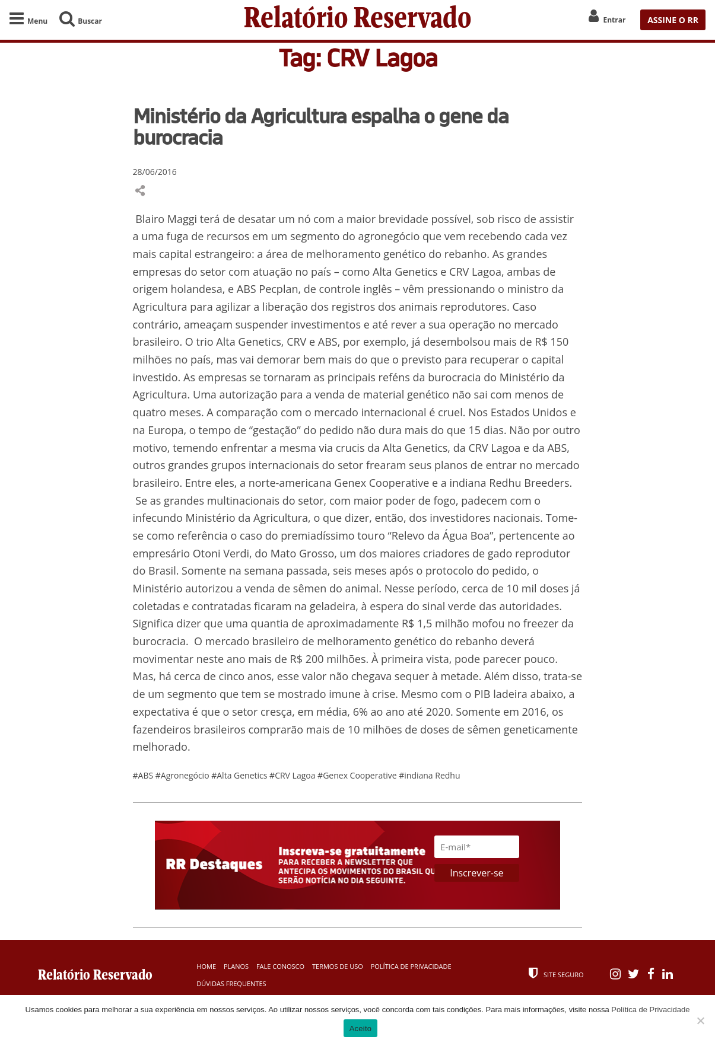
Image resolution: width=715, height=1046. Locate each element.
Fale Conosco (280, 966)
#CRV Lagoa (293, 775)
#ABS (144, 775)
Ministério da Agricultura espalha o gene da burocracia (321, 126)
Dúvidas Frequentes (231, 983)
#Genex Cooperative (358, 775)
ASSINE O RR (672, 19)
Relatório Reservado (358, 20)
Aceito (360, 1028)
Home (206, 966)
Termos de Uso (337, 966)
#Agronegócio (183, 775)
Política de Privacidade (411, 966)
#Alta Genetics (240, 775)
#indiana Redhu (429, 775)
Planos (236, 966)
